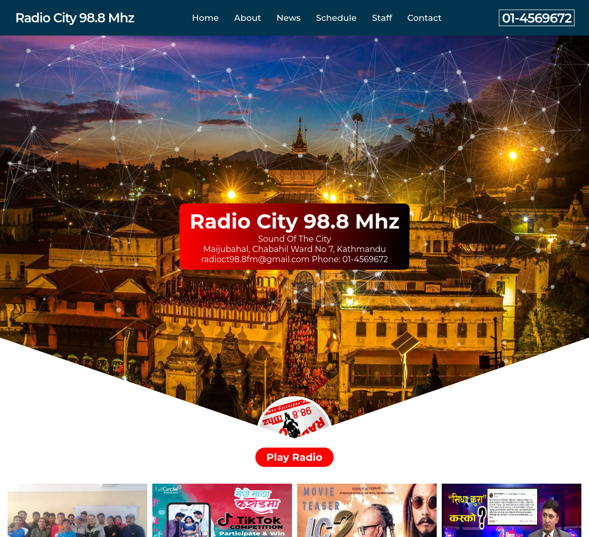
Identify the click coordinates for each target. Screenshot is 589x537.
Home (205, 18)
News (288, 18)
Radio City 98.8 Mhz (74, 17)
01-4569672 (537, 18)
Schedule (336, 18)
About (247, 18)
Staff (382, 18)
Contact (424, 18)
